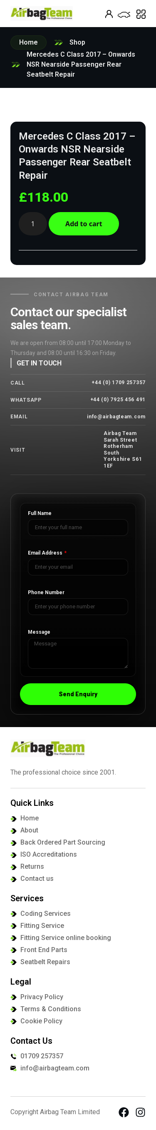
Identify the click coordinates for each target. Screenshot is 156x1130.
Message (39, 632)
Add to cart (83, 223)
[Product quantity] (33, 223)
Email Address (46, 553)
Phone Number (46, 592)
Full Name (40, 513)
